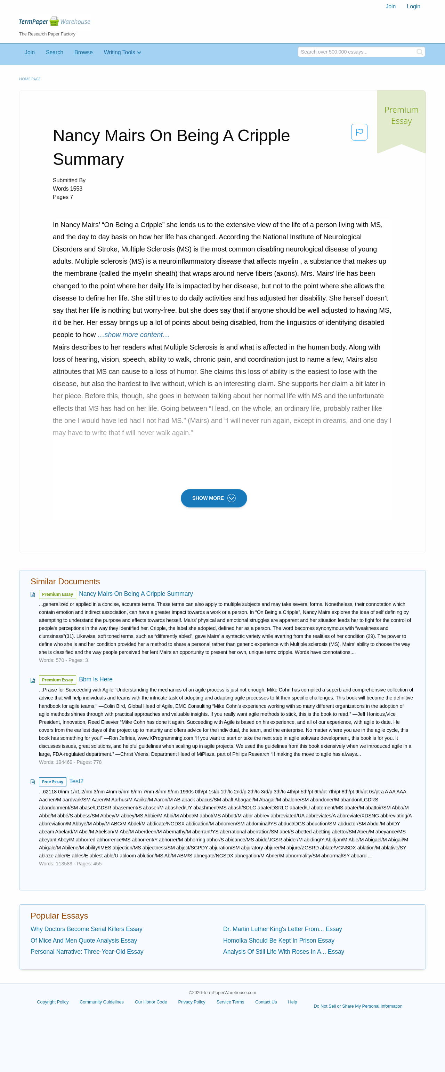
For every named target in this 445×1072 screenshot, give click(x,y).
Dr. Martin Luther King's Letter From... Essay (282, 929)
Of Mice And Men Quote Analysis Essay (84, 940)
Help (292, 1002)
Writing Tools (119, 52)
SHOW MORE (214, 498)
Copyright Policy (52, 1002)
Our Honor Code (151, 1002)
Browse (83, 52)
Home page (30, 78)
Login (413, 6)
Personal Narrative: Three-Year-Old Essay (87, 951)
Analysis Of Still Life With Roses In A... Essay (283, 951)
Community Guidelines (102, 1002)
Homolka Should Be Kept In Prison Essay (278, 940)
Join (391, 6)
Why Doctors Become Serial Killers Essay (87, 929)
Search (54, 52)
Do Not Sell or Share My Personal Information (358, 1006)
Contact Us (266, 1002)
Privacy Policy (191, 1002)
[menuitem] (390, 6)
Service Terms (230, 1002)
